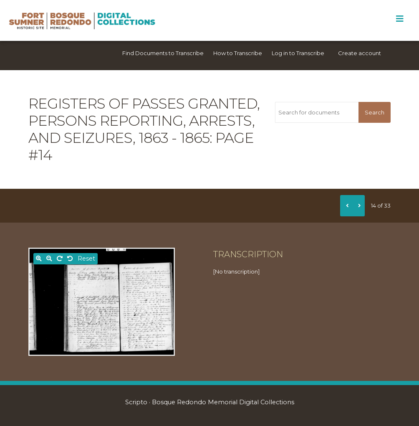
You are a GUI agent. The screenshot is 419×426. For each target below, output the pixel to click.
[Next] (358, 205)
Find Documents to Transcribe (163, 53)
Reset (86, 258)
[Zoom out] (49, 258)
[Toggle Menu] (399, 18)
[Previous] (346, 205)
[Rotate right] (59, 258)
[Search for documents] (317, 112)
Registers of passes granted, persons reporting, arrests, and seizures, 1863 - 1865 (144, 121)
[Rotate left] (70, 258)
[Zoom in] (38, 258)
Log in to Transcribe (298, 53)
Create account (359, 53)
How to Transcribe (237, 53)
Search (374, 112)
